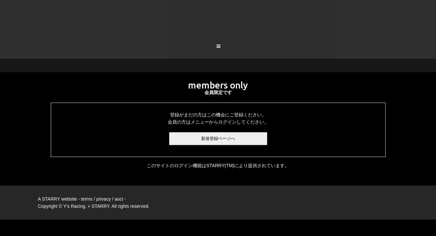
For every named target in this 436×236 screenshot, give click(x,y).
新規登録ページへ (218, 112)
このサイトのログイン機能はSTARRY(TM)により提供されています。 (218, 140)
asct (119, 173)
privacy (103, 173)
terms (86, 173)
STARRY (51, 173)
